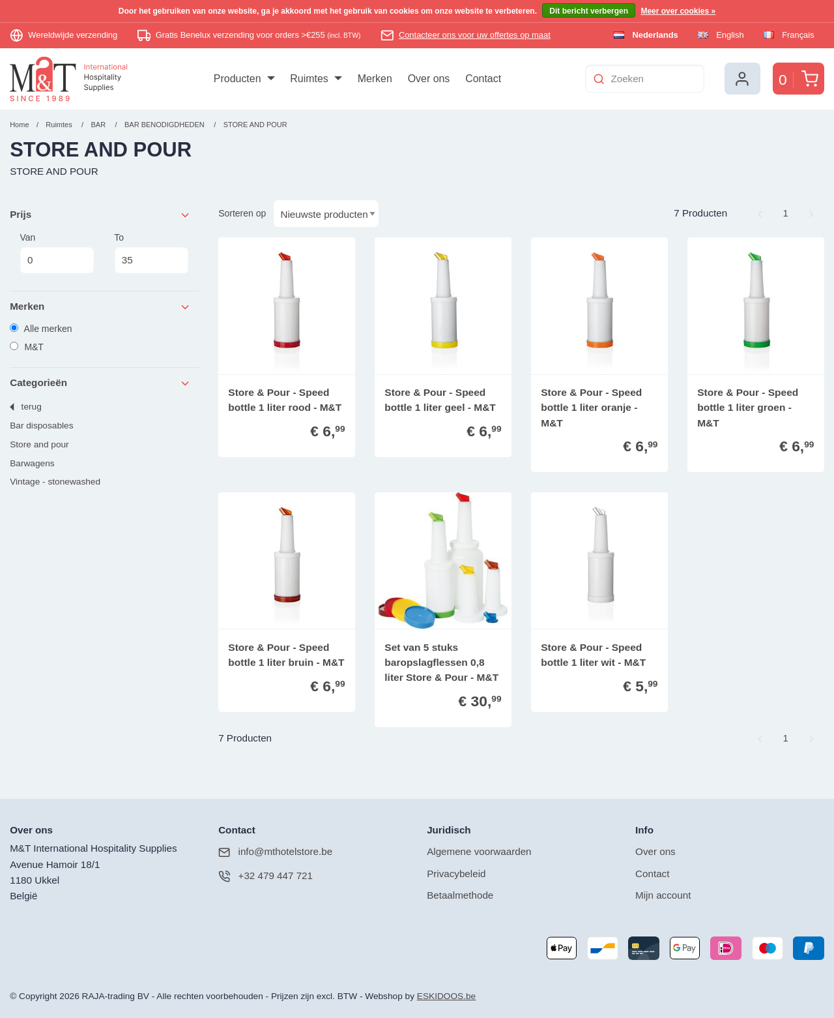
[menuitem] (244, 79)
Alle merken (41, 328)
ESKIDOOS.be (446, 996)
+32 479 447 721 (265, 876)
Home (19, 124)
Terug (32, 407)
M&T (27, 347)
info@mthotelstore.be (275, 852)
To (151, 253)
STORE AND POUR (255, 124)
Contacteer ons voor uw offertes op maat (475, 35)
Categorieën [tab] (100, 383)
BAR (98, 124)
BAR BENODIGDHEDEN (165, 124)
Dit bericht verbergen (588, 11)
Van (57, 253)
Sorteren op (242, 213)
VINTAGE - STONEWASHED (55, 482)
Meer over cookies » (677, 11)
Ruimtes (59, 124)
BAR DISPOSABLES (41, 425)
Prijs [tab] (100, 215)
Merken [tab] (100, 307)
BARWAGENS (32, 463)
